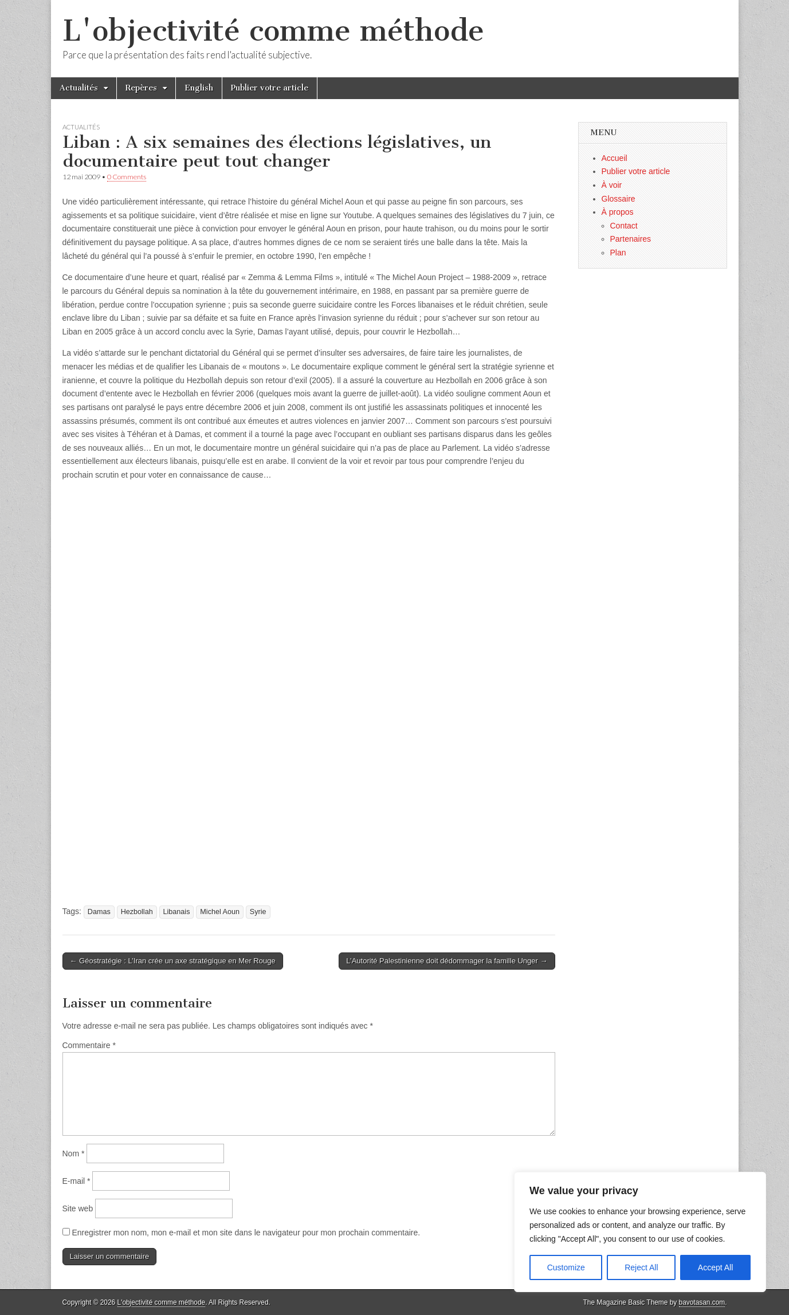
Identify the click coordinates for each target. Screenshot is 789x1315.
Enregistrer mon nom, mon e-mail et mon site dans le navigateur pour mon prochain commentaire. (246, 1232)
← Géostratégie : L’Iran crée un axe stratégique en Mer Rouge (173, 960)
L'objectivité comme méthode (273, 30)
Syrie (258, 912)
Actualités (79, 88)
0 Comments (126, 176)
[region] (640, 1232)
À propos (618, 211)
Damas (99, 912)
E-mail (76, 1181)
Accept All (715, 1267)
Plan (618, 252)
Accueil (614, 158)
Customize (566, 1267)
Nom (73, 1153)
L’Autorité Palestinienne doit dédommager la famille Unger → (446, 960)
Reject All (641, 1267)
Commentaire (89, 1045)
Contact (624, 225)
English (199, 88)
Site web (77, 1208)
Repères (141, 88)
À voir (612, 185)
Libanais (176, 912)
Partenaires (630, 238)
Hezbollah (137, 912)
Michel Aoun (220, 912)
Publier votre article (269, 88)
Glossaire (618, 198)
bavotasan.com (702, 1302)
